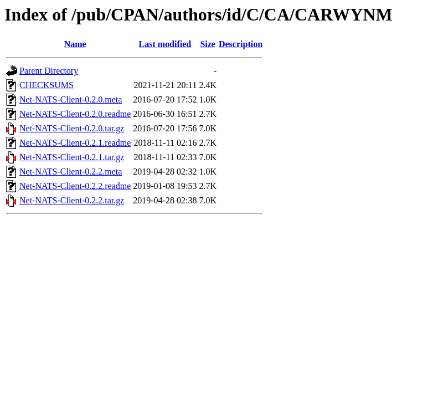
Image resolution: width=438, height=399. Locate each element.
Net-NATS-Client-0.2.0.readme (75, 114)
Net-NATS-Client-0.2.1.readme (75, 142)
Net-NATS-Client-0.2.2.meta (70, 171)
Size (207, 44)
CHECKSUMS (46, 85)
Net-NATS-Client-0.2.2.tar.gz (71, 200)
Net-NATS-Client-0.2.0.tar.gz (71, 128)
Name (75, 44)
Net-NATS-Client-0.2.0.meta (70, 99)
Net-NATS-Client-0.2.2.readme (75, 186)
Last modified (165, 44)
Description (240, 44)
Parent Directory (48, 70)
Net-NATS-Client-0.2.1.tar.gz (71, 157)
